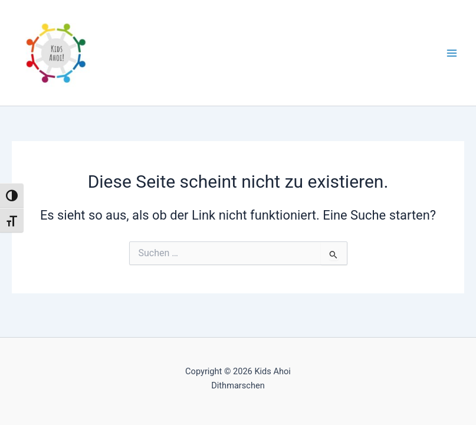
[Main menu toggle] (451, 53)
